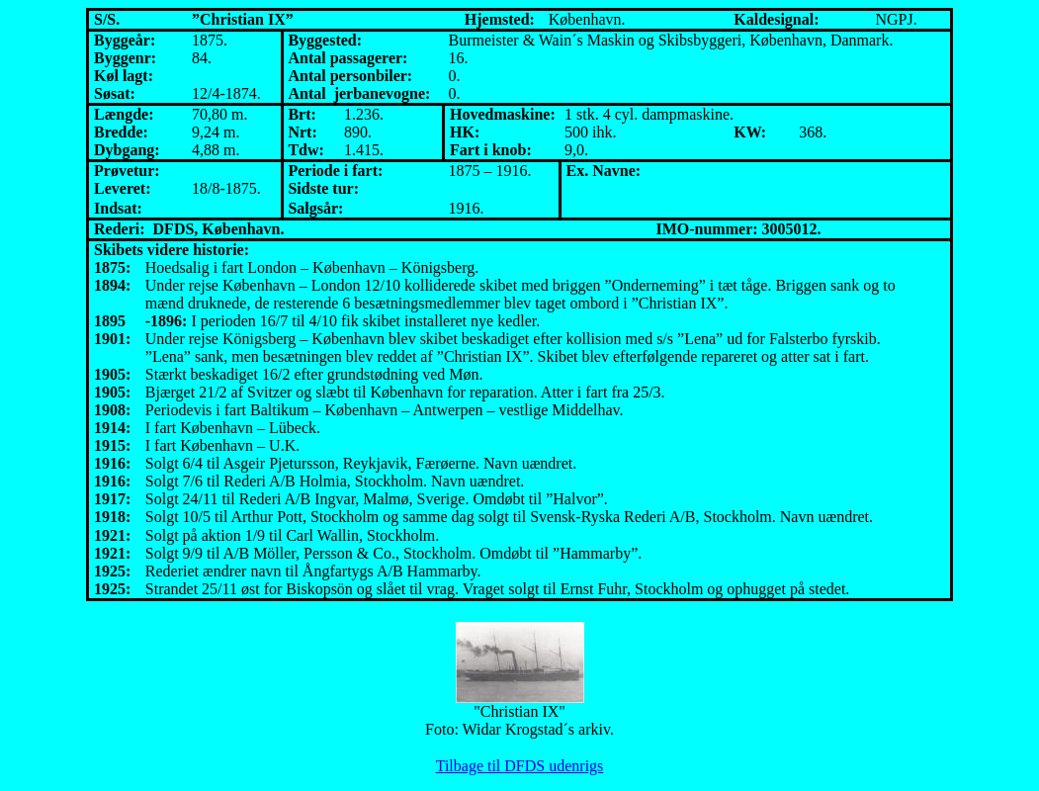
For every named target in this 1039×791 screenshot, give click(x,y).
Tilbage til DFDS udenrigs (520, 765)
